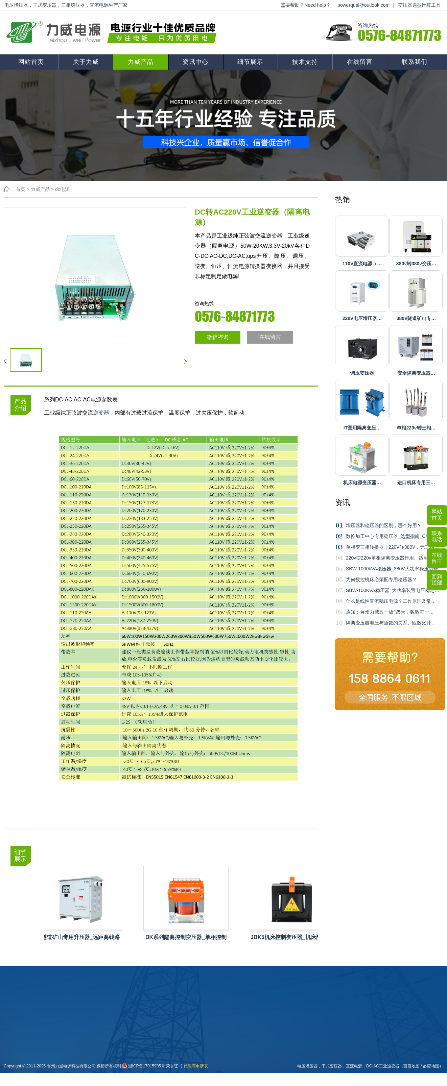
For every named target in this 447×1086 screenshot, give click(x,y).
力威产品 (141, 61)
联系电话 (436, 536)
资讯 (342, 502)
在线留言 (360, 61)
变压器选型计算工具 (419, 5)
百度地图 (411, 1066)
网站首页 (31, 61)
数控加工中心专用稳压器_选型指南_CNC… (391, 536)
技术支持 (305, 61)
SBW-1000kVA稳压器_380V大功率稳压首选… (394, 568)
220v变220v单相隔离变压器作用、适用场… (392, 558)
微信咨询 (218, 337)
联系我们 (414, 61)
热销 (342, 199)
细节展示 (250, 61)
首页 (20, 189)
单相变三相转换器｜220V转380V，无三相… (392, 547)
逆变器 (101, 413)
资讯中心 (195, 61)
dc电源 (62, 189)
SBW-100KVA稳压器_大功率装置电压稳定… (392, 590)
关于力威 (86, 61)
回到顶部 (436, 580)
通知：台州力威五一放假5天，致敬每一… (390, 612)
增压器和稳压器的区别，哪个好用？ (384, 525)
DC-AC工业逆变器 (382, 1066)
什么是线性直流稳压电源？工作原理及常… (391, 601)
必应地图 (431, 1066)
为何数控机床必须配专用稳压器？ (381, 579)
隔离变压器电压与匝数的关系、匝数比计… (391, 622)
